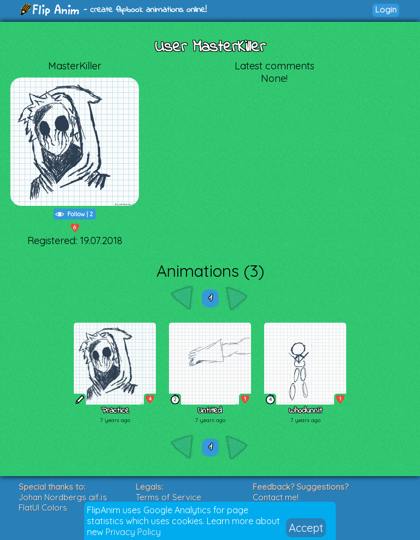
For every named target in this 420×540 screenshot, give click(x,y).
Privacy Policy (133, 531)
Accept (306, 528)
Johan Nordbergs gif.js (63, 497)
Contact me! (276, 497)
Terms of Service (168, 497)
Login (385, 9)
